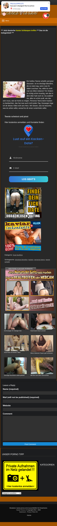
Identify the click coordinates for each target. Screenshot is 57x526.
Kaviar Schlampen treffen (26, 30)
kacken (30, 260)
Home (29, 515)
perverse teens (39, 260)
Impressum (22, 512)
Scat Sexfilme (18, 255)
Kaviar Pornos (20, 510)
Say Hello (44, 8)
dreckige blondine (21, 260)
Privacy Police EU (32, 512)
